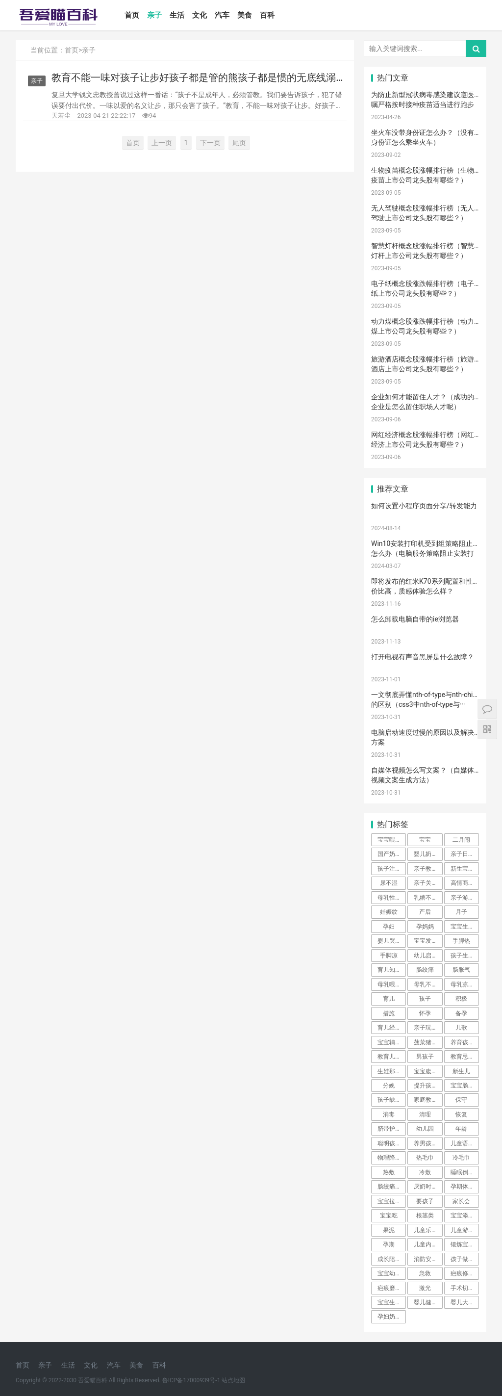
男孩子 (425, 1056)
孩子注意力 (391, 868)
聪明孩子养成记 (391, 1143)
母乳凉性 (462, 984)
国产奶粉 (389, 854)
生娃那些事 (391, 1071)
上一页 (161, 143)
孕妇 (389, 926)
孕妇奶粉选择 (391, 1316)
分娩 (389, 1085)
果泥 (389, 1230)
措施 (389, 1013)
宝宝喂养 (389, 839)
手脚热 (461, 940)
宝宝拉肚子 (391, 1201)
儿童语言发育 (465, 1143)
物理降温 (389, 1157)
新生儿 (461, 1071)
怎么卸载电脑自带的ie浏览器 (415, 619)
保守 (461, 1099)
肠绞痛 (425, 969)
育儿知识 (389, 969)
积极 (461, 998)
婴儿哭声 (389, 940)
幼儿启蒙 (425, 955)
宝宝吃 (389, 1215)
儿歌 (461, 1027)
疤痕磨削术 (391, 1288)
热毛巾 (425, 1157)
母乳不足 (425, 984)
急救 (425, 1273)
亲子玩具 (425, 1027)
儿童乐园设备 (428, 1230)
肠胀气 (461, 969)
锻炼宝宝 (462, 1244)
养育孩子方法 (465, 1042)
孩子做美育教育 (465, 1259)
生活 (177, 15)
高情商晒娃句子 (465, 882)
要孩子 (425, 1201)
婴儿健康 (425, 1302)
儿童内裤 (425, 1244)
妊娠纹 (389, 911)
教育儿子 (389, 1056)
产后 (425, 911)
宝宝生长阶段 (391, 1302)
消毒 (389, 1114)
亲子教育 (425, 868)
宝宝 (425, 839)
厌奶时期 (425, 1186)
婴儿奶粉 (425, 854)
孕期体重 (462, 1186)
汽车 (222, 15)
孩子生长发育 (465, 955)
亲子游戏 (462, 897)
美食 (244, 15)
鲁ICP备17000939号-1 (191, 1380)
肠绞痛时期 (391, 1186)
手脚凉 (389, 955)
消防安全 (425, 1259)
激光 (425, 1288)
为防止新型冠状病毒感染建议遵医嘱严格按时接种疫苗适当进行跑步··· (422, 104)
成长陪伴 (389, 1259)
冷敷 (425, 1172)
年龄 (461, 1128)
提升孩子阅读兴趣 (428, 1085)
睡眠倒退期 (465, 1172)
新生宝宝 (462, 868)
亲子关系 (425, 882)
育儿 (389, 998)
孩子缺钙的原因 (391, 1099)
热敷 (389, 1172)
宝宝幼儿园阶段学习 (391, 1273)
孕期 (389, 1244)
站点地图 (233, 1380)
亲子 (154, 15)
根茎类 (425, 1215)
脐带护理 (389, 1128)
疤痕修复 (462, 1273)
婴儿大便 (462, 1302)
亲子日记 (462, 854)
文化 (199, 15)
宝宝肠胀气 (465, 1085)
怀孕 (425, 1013)
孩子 (425, 998)
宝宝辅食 (389, 1042)
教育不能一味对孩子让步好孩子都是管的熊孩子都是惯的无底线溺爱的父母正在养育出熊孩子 (198, 78)
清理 (425, 1114)
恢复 (461, 1114)
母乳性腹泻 (391, 897)
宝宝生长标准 (465, 926)
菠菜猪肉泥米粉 (428, 1042)
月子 (461, 911)
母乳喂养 (389, 984)
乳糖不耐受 (428, 897)
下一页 (210, 143)
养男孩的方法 (428, 1143)
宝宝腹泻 (425, 1071)
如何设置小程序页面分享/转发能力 (424, 506)
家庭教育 (425, 1099)
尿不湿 (389, 882)
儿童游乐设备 (465, 1230)
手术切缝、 (465, 1288)
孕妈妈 (425, 926)
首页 (132, 15)
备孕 (461, 1013)
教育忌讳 (462, 1056)
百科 (267, 15)
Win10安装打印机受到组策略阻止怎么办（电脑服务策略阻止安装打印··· (422, 553)
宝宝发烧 (425, 940)
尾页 (239, 143)
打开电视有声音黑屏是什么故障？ (422, 657)
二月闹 (461, 839)
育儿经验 (389, 1027)
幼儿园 (425, 1128)
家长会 (461, 1201)
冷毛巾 (461, 1157)
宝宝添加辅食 (465, 1215)
